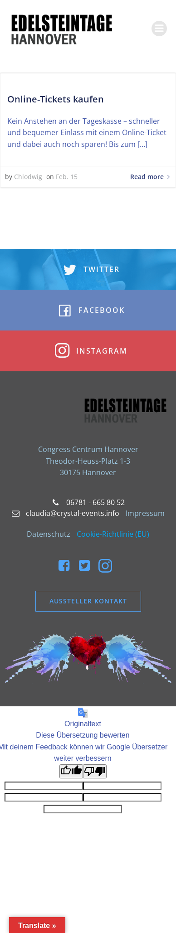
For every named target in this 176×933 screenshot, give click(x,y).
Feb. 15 (67, 176)
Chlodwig (28, 176)
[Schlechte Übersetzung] (95, 771)
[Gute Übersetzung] (71, 771)
